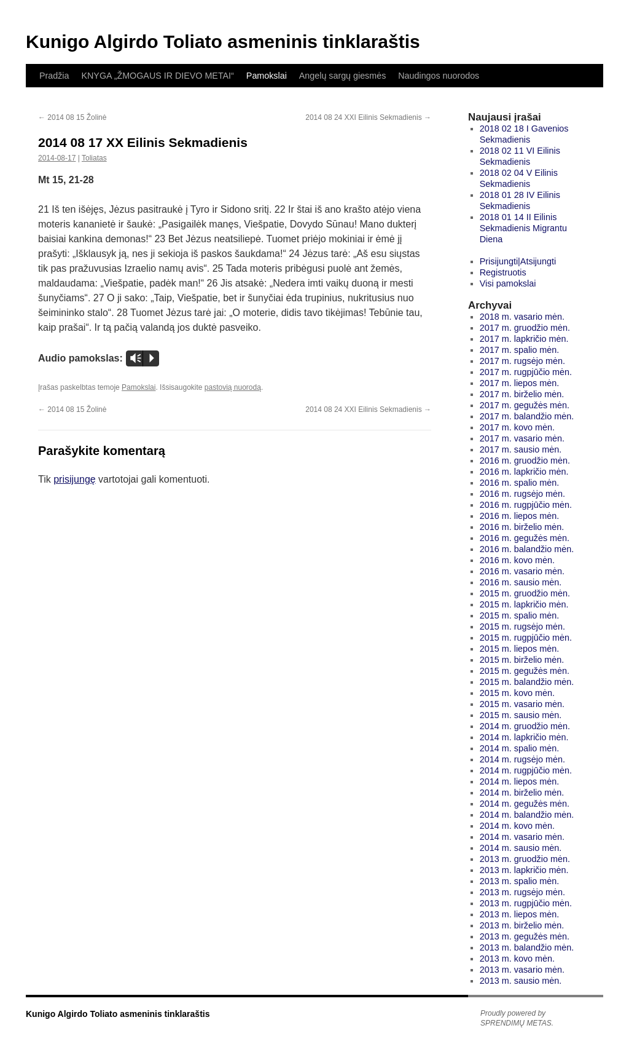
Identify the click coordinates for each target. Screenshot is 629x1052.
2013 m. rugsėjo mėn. (522, 892)
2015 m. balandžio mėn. (527, 682)
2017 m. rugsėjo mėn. (522, 361)
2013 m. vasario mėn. (522, 970)
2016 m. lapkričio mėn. (524, 472)
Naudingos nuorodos (438, 76)
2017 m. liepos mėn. (520, 383)
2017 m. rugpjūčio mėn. (526, 372)
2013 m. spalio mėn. (520, 881)
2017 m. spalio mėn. (520, 350)
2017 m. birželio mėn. (522, 394)
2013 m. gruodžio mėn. (525, 859)
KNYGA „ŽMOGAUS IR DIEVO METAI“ (157, 76)
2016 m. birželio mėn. (522, 527)
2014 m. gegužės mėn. (524, 804)
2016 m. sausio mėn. (521, 582)
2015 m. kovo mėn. (517, 693)
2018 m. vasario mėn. (522, 317)
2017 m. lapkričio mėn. (524, 339)
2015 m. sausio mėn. (521, 715)
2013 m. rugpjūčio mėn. (526, 903)
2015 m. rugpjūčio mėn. (526, 638)
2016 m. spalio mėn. (520, 483)
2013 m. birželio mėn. (522, 925)
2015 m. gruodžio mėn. (525, 593)
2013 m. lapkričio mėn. (524, 870)
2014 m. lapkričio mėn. (524, 737)
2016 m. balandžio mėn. (527, 549)
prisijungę (74, 479)
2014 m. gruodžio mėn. (525, 726)
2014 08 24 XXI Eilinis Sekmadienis (368, 117)
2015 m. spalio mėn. (520, 615)
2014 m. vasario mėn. (522, 837)
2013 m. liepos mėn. (520, 914)
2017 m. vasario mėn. (522, 438)
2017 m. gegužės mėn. (524, 405)
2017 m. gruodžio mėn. (525, 328)
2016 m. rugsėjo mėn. (522, 494)
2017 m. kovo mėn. (517, 427)
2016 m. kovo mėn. (517, 560)
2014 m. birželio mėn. (522, 792)
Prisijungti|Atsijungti (518, 261)
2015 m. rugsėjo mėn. (522, 626)
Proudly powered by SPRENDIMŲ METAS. (516, 1018)
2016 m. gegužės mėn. (524, 538)
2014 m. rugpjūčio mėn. (526, 770)
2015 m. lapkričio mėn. (524, 604)
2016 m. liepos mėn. (520, 516)
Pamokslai (266, 76)
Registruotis (503, 272)
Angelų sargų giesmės (342, 76)
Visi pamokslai (508, 283)
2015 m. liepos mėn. (520, 649)
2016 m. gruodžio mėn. (525, 460)
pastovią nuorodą (233, 387)
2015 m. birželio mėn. (522, 660)
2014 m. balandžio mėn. (527, 815)
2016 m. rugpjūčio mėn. (526, 505)
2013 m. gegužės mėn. (524, 936)
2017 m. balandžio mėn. (527, 416)
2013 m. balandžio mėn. (527, 947)
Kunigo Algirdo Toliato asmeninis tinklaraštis (223, 41)
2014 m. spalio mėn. (520, 748)
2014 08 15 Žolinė (72, 117)
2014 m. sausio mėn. (521, 848)
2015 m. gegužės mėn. (524, 671)
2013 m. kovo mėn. (517, 958)
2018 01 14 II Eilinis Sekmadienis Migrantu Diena (523, 228)
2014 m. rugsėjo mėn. (522, 759)
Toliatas (94, 158)
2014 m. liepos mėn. (520, 781)
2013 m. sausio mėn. (521, 981)
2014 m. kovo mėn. (517, 826)
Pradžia (54, 76)
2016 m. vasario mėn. (522, 571)
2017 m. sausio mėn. (521, 449)
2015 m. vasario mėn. (522, 704)
